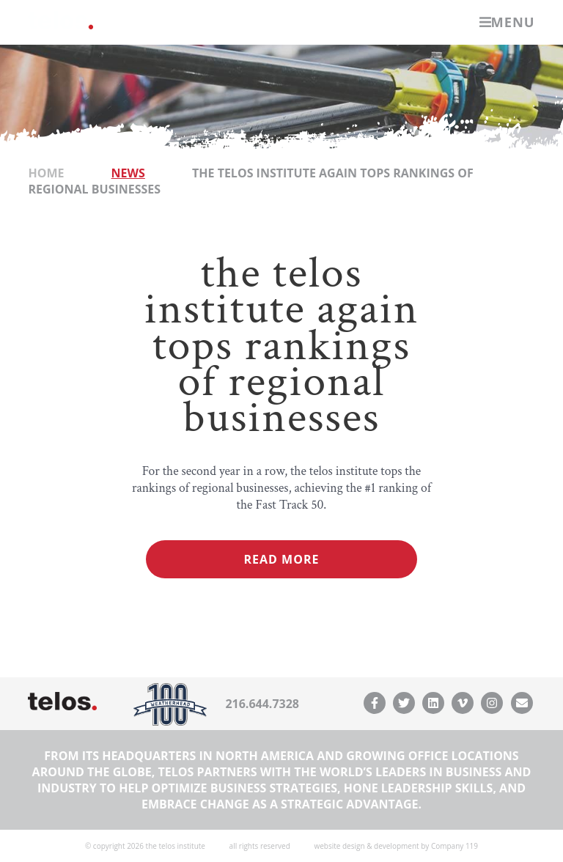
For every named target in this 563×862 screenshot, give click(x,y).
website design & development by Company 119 (396, 846)
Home (46, 173)
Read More (282, 559)
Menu (507, 22)
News (128, 173)
